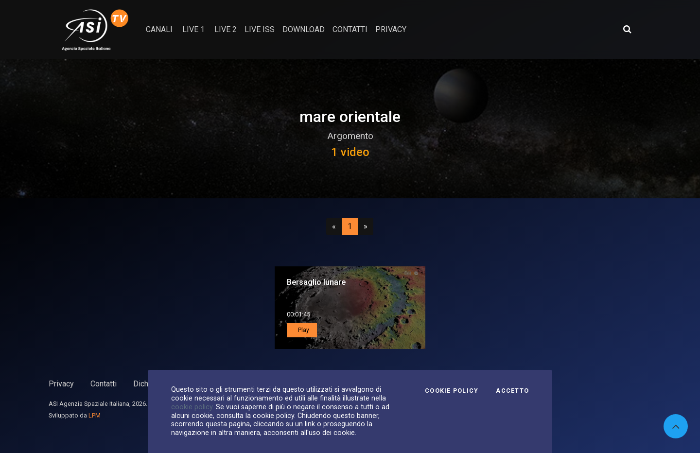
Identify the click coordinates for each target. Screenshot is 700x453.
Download (303, 29)
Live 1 (193, 29)
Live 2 (225, 29)
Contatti (103, 383)
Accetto (512, 391)
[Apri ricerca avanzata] (627, 29)
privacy (390, 29)
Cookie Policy (451, 391)
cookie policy (191, 407)
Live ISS (260, 29)
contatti (350, 29)
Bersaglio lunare (316, 282)
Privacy (61, 383)
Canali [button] (159, 29)
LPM (94, 415)
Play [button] (303, 330)
